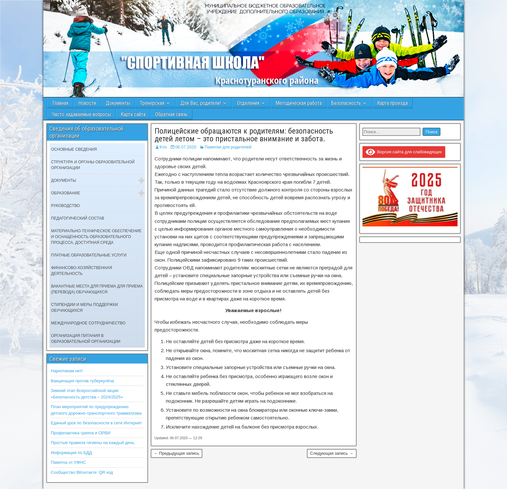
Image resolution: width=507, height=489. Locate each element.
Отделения (248, 103)
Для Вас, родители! (200, 103)
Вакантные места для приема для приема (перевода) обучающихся (97, 289)
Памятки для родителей (228, 147)
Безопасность (346, 103)
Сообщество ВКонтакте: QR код (82, 472)
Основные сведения (74, 149)
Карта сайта (133, 114)
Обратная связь (171, 114)
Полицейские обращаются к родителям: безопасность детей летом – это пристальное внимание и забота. (244, 134)
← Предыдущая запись (177, 453)
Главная (60, 103)
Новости (87, 103)
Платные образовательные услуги (88, 255)
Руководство (65, 205)
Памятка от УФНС (68, 462)
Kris (163, 147)
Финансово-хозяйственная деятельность (81, 271)
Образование (65, 193)
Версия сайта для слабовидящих (404, 151)
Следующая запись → (331, 453)
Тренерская (152, 103)
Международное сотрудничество (88, 323)
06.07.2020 (185, 147)
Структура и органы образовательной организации (93, 165)
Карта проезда (392, 103)
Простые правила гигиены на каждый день (92, 442)
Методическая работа (298, 103)
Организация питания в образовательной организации (85, 338)
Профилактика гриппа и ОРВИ (80, 432)
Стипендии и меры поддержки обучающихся (84, 307)
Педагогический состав (77, 218)
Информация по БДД (71, 452)
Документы (118, 103)
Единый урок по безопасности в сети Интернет (96, 422)
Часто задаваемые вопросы (81, 114)
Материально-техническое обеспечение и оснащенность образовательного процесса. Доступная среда (96, 237)
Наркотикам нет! (67, 370)
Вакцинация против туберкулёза (82, 380)
